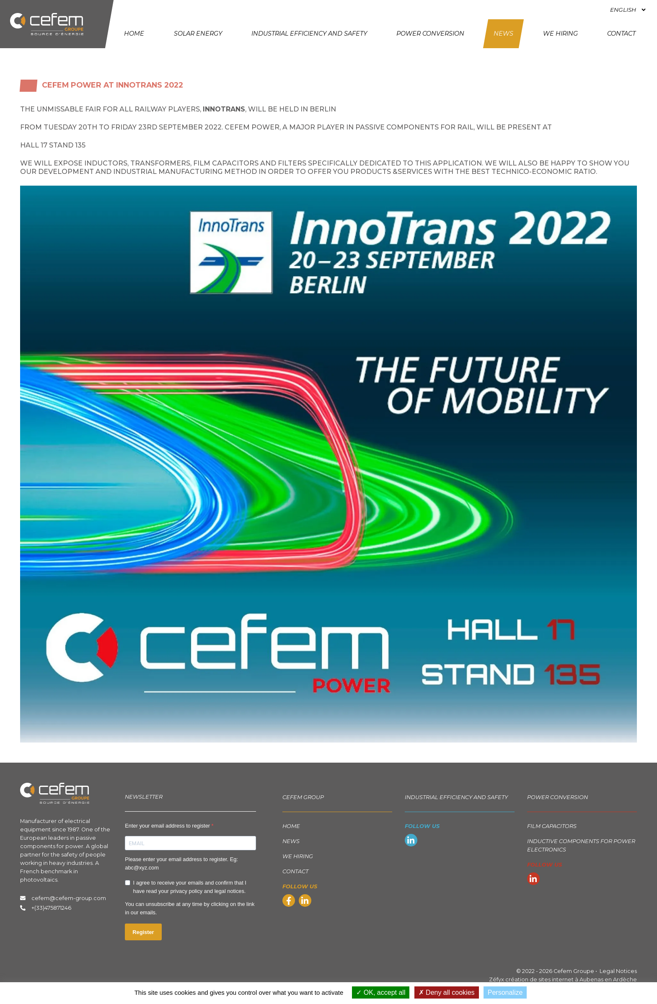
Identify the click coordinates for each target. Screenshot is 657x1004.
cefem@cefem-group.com (63, 898)
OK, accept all (380, 992)
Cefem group (303, 797)
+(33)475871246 (51, 908)
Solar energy (198, 33)
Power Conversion (430, 33)
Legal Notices (618, 971)
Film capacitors (552, 826)
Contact (621, 33)
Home (134, 33)
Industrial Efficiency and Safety (309, 33)
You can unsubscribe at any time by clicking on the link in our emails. (189, 908)
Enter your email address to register (168, 826)
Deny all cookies (447, 992)
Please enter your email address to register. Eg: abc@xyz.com (181, 863)
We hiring (560, 33)
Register (143, 932)
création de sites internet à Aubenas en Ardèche (571, 979)
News (503, 33)
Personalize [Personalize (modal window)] (505, 992)
